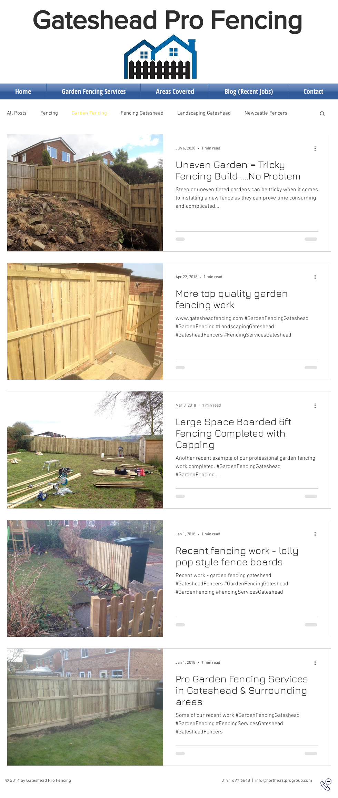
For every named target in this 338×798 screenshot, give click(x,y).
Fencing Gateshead (142, 113)
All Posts (17, 113)
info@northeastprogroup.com (283, 781)
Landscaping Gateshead (204, 113)
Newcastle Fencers (266, 113)
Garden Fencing (89, 113)
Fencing (49, 113)
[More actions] (317, 148)
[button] (322, 114)
